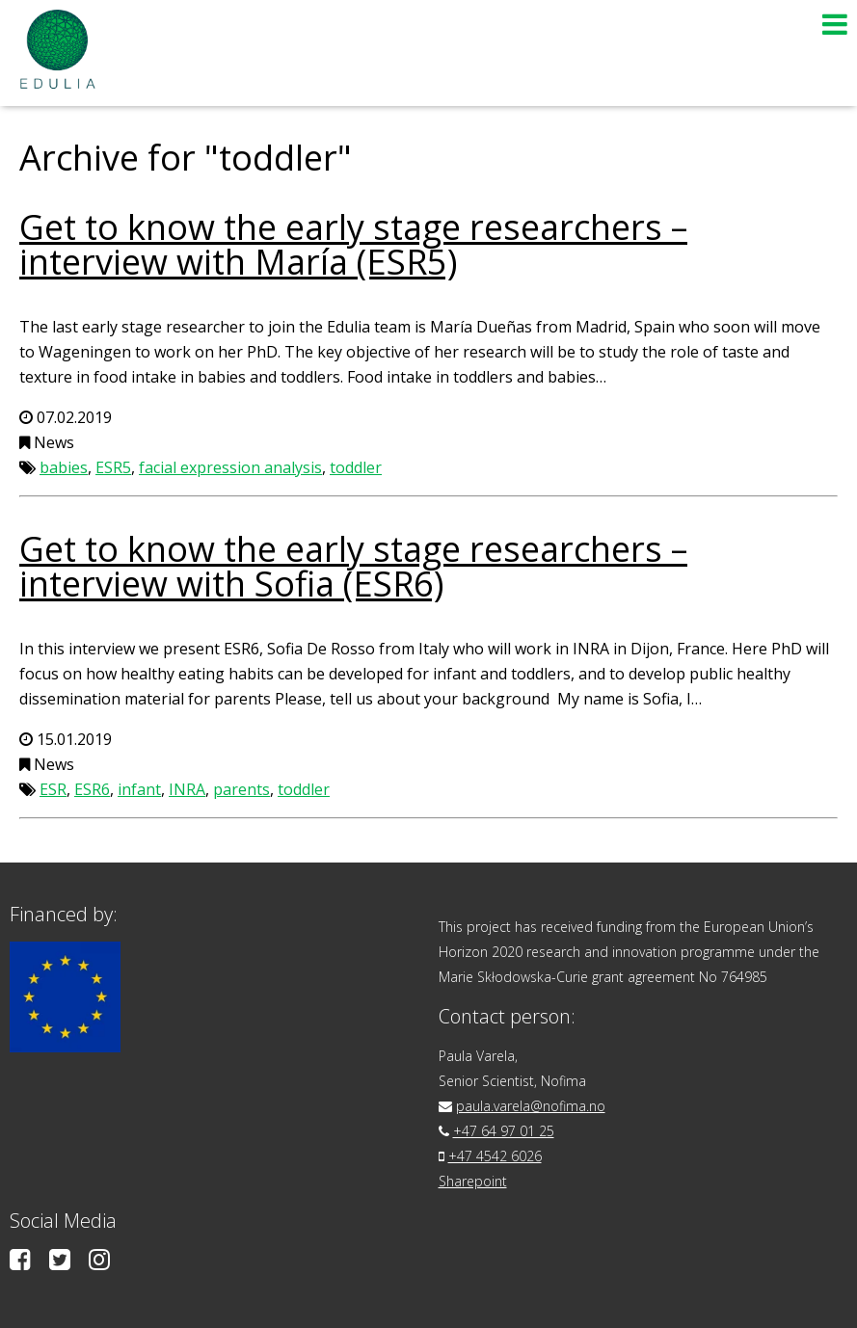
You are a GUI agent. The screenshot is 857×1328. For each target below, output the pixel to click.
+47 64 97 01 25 (503, 1131)
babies (64, 467)
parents (241, 789)
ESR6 (92, 789)
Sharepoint (473, 1181)
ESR (53, 789)
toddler (356, 467)
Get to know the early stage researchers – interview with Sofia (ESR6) (353, 566)
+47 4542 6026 (495, 1156)
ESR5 (113, 467)
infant (139, 789)
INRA (187, 789)
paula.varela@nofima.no (530, 1106)
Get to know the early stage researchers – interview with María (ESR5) (353, 244)
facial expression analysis (230, 467)
